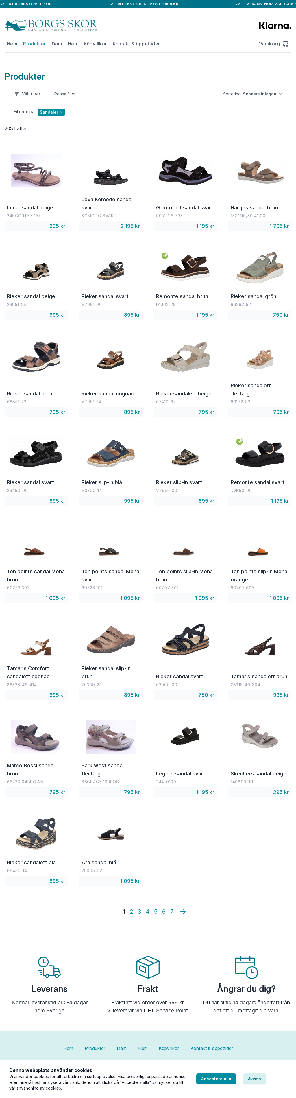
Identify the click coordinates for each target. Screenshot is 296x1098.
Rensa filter (65, 93)
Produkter (34, 44)
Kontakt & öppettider (136, 44)
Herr (73, 44)
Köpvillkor (95, 44)
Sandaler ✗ (51, 112)
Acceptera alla (216, 1078)
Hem (12, 44)
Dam (57, 44)
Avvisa (254, 1078)
